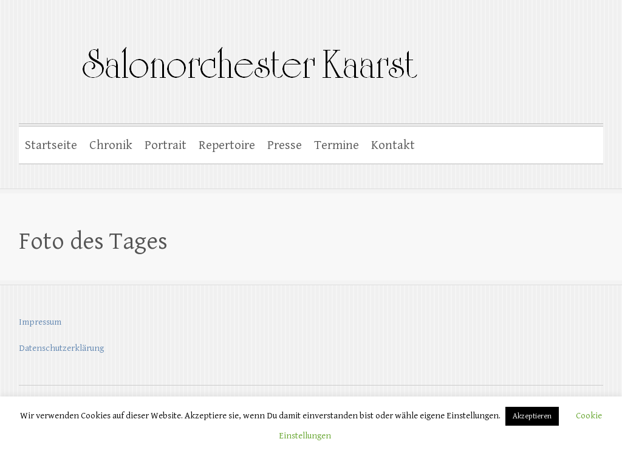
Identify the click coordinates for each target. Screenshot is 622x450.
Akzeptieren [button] (532, 416)
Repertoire (227, 145)
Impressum (40, 322)
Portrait (165, 145)
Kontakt (393, 145)
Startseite (51, 145)
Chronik (110, 145)
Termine (336, 145)
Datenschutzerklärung (61, 348)
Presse (284, 145)
